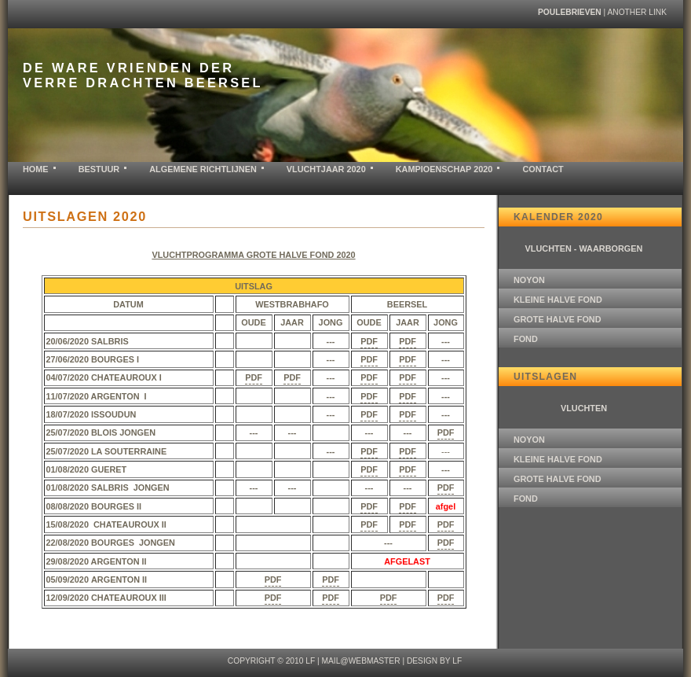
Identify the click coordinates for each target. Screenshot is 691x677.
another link (637, 12)
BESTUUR (99, 169)
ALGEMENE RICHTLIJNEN (203, 169)
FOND (526, 339)
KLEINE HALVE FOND (558, 299)
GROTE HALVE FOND (557, 319)
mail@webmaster (360, 661)
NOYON (529, 280)
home (36, 169)
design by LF (434, 661)
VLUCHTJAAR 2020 (326, 169)
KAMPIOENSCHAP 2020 (444, 169)
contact (542, 169)
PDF (369, 341)
